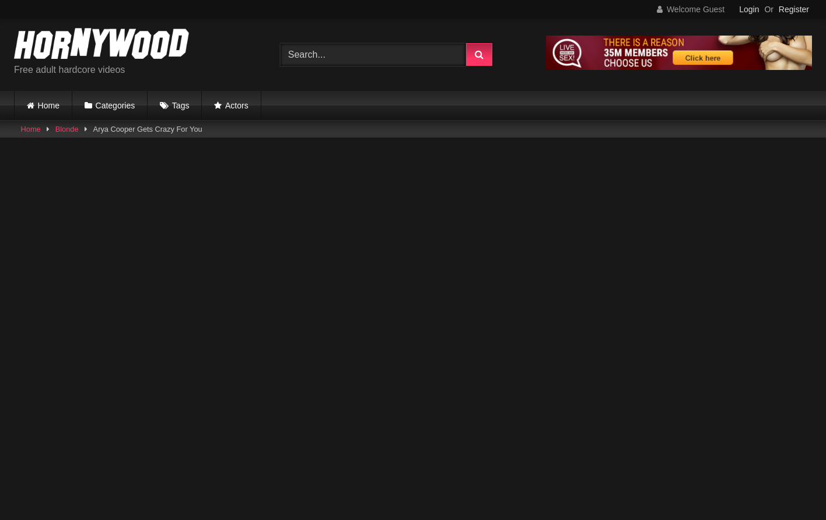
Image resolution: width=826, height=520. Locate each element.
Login (749, 9)
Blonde (67, 129)
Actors (237, 105)
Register (794, 9)
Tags (181, 105)
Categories (115, 105)
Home (49, 105)
